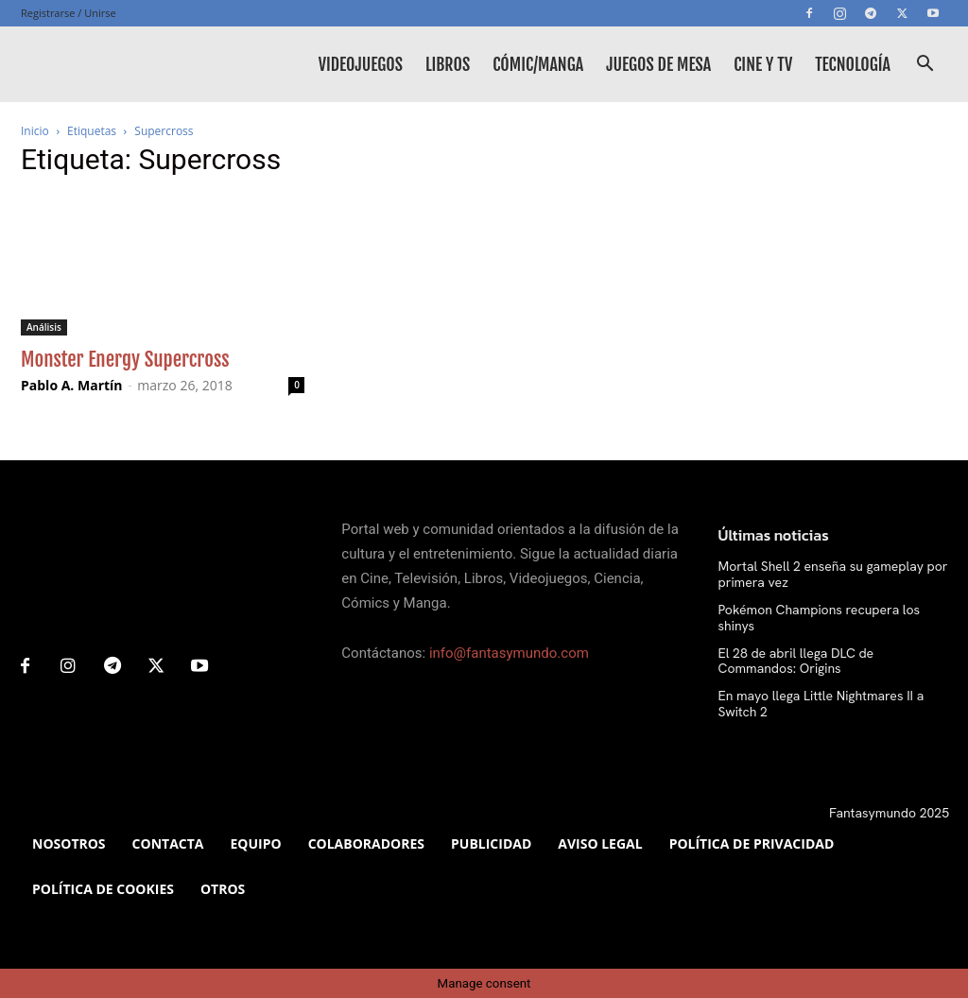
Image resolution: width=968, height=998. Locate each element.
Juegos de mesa (658, 64)
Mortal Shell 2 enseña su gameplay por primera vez (833, 574)
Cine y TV (763, 64)
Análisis (43, 327)
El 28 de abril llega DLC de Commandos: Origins (796, 661)
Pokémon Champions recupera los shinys (819, 617)
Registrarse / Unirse (68, 13)
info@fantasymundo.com (509, 653)
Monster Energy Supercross (125, 359)
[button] (924, 66)
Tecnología (852, 64)
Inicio (35, 131)
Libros (447, 64)
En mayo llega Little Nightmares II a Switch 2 (821, 703)
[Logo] (106, 64)
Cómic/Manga (538, 64)
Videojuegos (361, 64)
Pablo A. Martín (72, 385)
